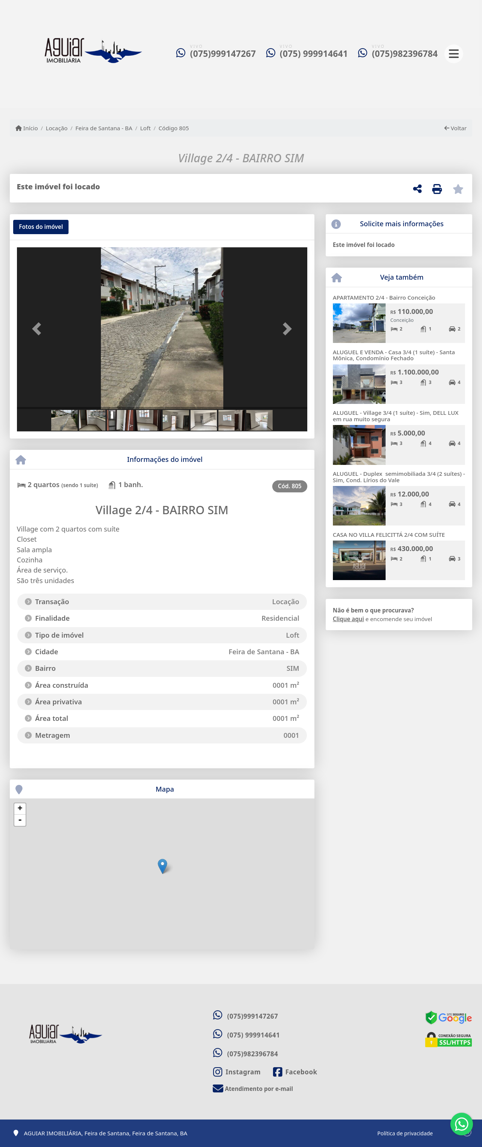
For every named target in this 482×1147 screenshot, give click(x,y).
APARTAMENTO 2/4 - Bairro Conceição (384, 297)
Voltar (455, 128)
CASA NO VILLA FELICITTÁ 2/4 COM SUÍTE (389, 534)
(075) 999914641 (314, 53)
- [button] (20, 820)
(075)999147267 (223, 53)
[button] (39, 329)
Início (26, 128)
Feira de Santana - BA (103, 128)
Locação (56, 128)
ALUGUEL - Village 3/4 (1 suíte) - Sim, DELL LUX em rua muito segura (396, 416)
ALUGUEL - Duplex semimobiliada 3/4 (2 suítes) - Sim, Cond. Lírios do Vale (399, 477)
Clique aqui (348, 619)
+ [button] (19, 809)
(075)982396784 (405, 53)
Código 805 (174, 128)
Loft (145, 128)
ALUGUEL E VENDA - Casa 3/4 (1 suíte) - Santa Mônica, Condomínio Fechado (394, 355)
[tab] (41, 227)
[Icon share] (237, 1071)
